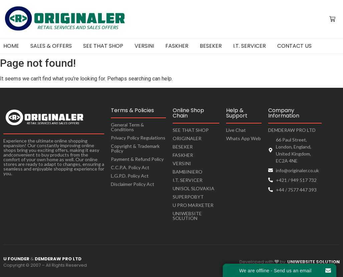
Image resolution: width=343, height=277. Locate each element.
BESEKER (183, 147)
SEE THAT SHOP (191, 130)
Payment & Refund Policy (137, 159)
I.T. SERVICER (187, 180)
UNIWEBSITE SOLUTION (187, 216)
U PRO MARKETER (193, 205)
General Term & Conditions (127, 127)
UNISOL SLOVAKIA (193, 188)
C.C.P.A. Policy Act (130, 167)
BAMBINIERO (187, 172)
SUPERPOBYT (188, 197)
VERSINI (182, 163)
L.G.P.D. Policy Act (130, 176)
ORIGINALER (187, 138)
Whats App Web (243, 138)
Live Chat (236, 130)
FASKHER (183, 155)
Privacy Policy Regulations (138, 138)
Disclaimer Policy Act (132, 184)
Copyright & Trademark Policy (135, 148)
